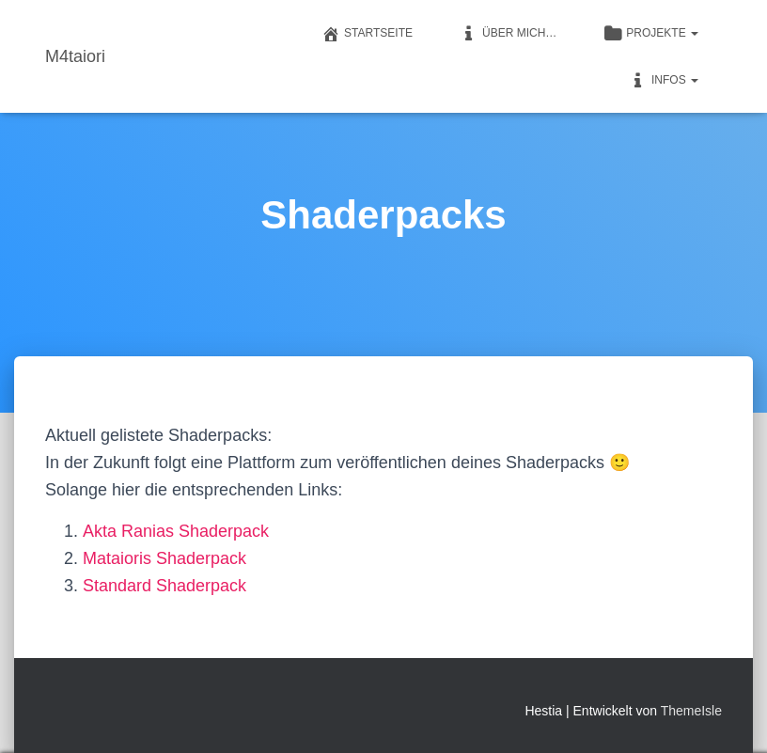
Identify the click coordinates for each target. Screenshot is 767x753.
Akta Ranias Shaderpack (176, 531)
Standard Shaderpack (164, 585)
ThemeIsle (691, 710)
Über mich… (508, 33)
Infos (663, 80)
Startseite (367, 33)
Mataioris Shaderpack (164, 558)
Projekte (650, 33)
